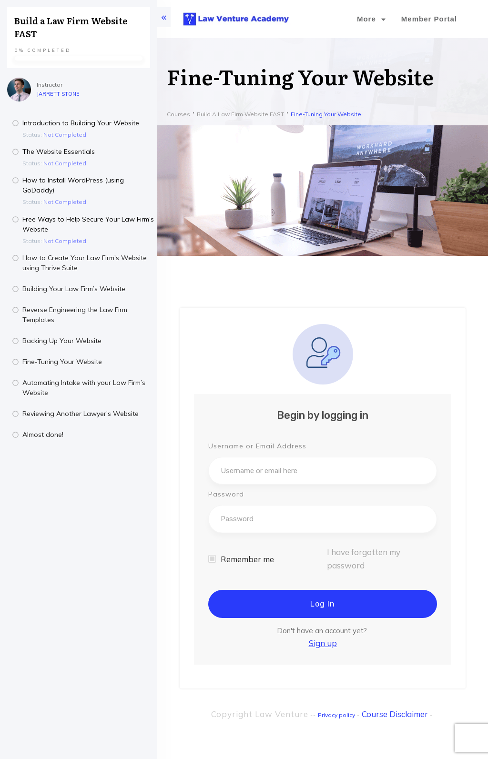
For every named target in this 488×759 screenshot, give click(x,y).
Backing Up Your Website (62, 340)
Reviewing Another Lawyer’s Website (80, 413)
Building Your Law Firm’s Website (73, 288)
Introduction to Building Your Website (80, 123)
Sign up (323, 643)
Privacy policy (336, 715)
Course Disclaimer (395, 714)
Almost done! (42, 434)
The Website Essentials (58, 151)
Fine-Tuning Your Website (62, 361)
